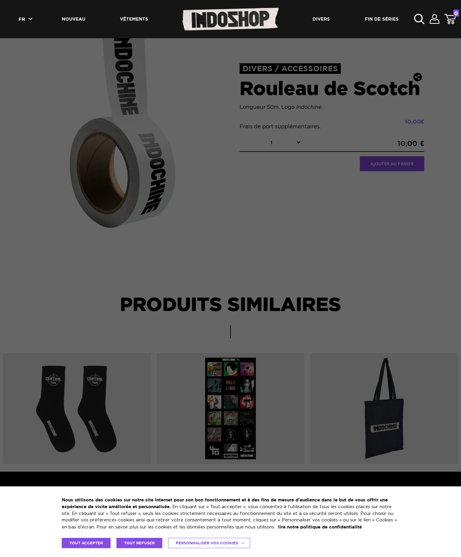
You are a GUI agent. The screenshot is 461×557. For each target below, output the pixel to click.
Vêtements (134, 18)
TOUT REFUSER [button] (139, 543)
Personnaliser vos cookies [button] (207, 543)
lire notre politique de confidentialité (320, 526)
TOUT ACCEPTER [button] (86, 543)
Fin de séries (382, 18)
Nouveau (73, 18)
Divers (321, 18)
